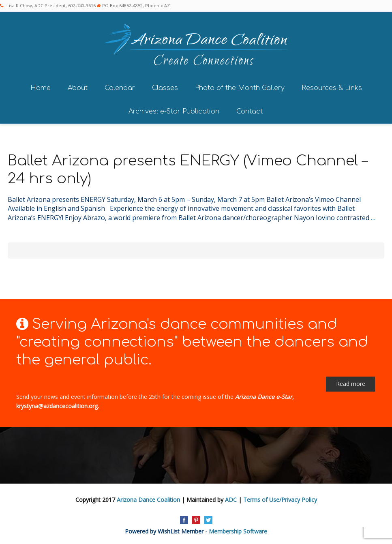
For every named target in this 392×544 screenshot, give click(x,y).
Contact (249, 111)
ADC (231, 499)
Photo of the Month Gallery (240, 88)
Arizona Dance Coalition (148, 499)
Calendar (120, 88)
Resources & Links (332, 88)
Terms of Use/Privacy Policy (280, 499)
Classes (165, 88)
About (78, 88)
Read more (350, 384)
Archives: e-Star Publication (174, 111)
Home (40, 88)
